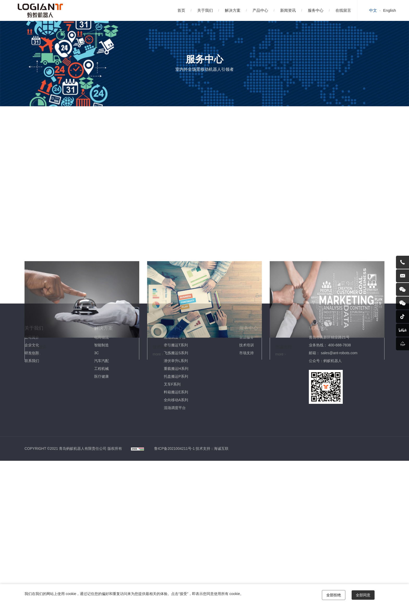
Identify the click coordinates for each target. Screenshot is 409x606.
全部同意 (363, 595)
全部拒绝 (333, 595)
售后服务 (38, 226)
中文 (373, 10)
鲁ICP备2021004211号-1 (174, 448)
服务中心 (315, 10)
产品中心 (260, 10)
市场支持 (102, 226)
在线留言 (343, 10)
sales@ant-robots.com (339, 353)
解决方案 (232, 10)
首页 (181, 10)
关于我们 (205, 10)
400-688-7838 (339, 345)
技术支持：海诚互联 (212, 448)
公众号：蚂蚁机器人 (325, 361)
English (389, 10)
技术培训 (70, 226)
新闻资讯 (288, 10)
